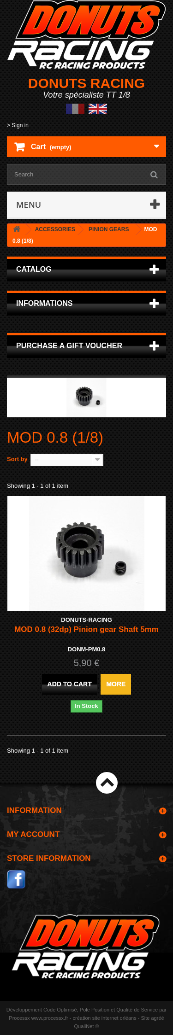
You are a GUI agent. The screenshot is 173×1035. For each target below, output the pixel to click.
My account (33, 834)
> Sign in (18, 125)
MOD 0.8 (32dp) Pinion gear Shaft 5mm (86, 629)
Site (145, 1018)
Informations (44, 303)
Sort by (17, 459)
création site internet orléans (105, 1018)
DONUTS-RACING (86, 619)
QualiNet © (86, 1026)
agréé (157, 1018)
